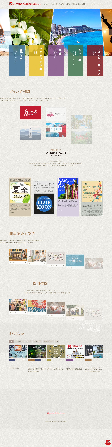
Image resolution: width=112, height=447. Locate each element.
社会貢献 (61, 4)
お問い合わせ (74, 425)
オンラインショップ (12, 61)
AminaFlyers (92, 4)
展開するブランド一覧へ (56, 140)
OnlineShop (100, 4)
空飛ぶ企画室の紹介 (55, 54)
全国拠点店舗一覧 (35, 52)
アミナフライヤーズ (16, 60)
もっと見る (56, 395)
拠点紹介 (94, 52)
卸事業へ (93, 276)
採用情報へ (93, 330)
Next (110, 32)
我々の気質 (91, 53)
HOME (47, 419)
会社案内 (68, 4)
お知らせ (46, 4)
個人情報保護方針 (67, 425)
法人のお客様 (81, 4)
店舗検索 (59, 419)
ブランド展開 (54, 4)
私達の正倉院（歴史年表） (74, 54)
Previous (1, 32)
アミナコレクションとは (71, 63)
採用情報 (74, 4)
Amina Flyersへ (93, 221)
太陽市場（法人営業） (32, 53)
